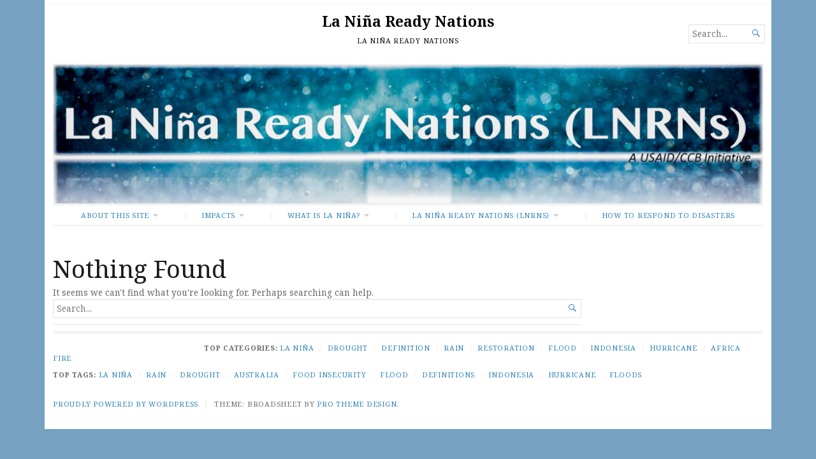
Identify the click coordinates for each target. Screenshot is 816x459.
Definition (405, 348)
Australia (256, 374)
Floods (626, 374)
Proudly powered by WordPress (125, 404)
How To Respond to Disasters (668, 215)
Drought (348, 348)
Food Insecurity (329, 374)
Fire (62, 358)
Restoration (505, 348)
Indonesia (613, 348)
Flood (562, 348)
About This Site (115, 215)
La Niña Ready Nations (408, 21)
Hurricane (673, 348)
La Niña (297, 348)
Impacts (218, 215)
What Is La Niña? (324, 215)
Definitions (448, 374)
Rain (454, 348)
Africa (726, 348)
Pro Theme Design (357, 404)
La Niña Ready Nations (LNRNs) (481, 215)
